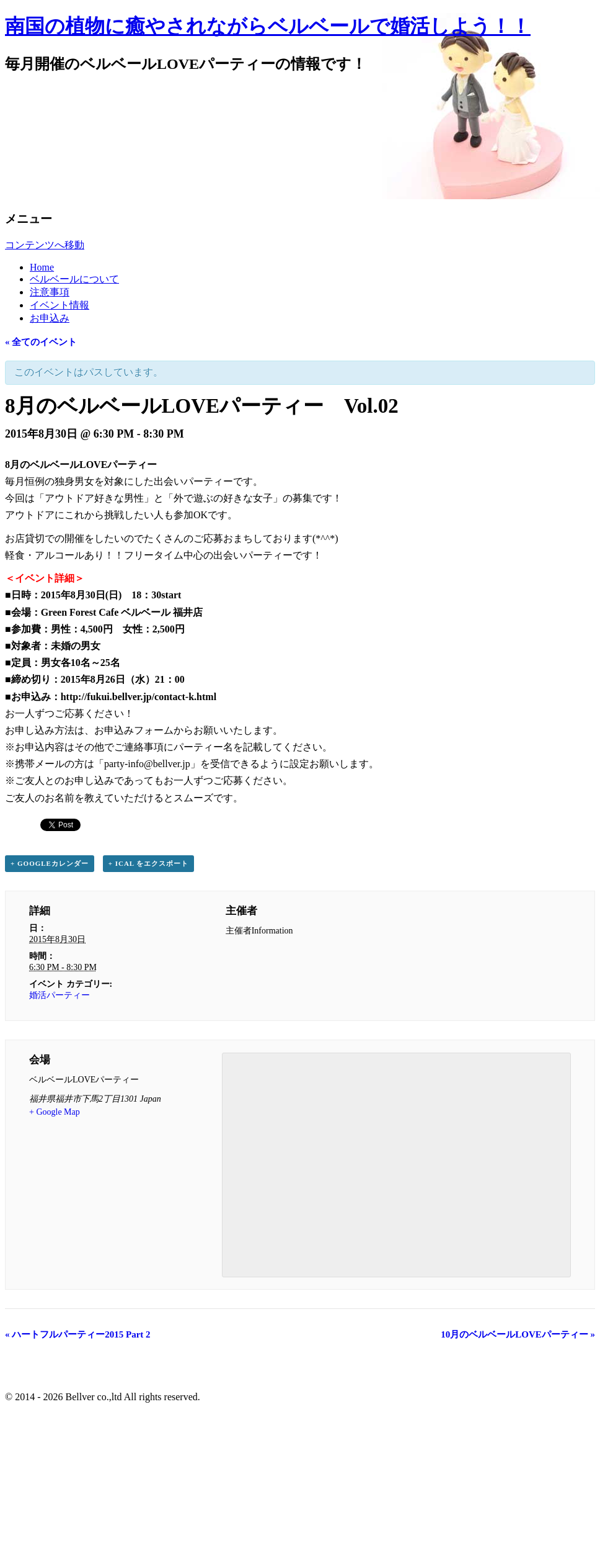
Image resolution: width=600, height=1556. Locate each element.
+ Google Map (54, 1112)
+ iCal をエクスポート (148, 863)
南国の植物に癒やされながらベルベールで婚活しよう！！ (268, 26)
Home (42, 267)
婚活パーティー (59, 995)
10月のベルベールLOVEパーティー (518, 1334)
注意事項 (49, 292)
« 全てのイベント (41, 342)
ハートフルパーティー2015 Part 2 (78, 1334)
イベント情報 (59, 305)
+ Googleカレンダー (50, 863)
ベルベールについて (74, 279)
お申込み (49, 318)
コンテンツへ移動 (44, 245)
